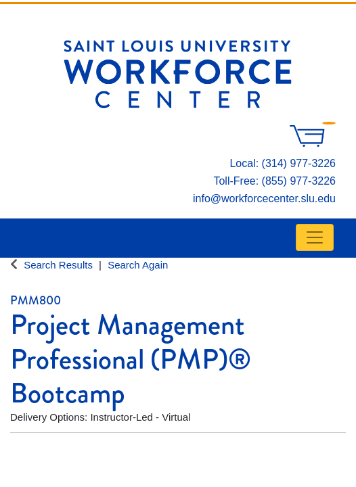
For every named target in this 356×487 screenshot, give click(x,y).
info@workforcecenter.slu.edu (264, 198)
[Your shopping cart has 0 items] (313, 143)
